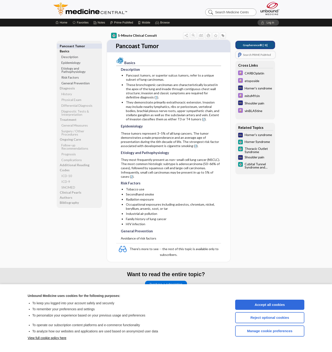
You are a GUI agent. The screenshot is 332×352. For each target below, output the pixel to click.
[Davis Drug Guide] (255, 73)
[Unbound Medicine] (270, 8)
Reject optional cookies (269, 317)
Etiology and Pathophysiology (73, 64)
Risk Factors (70, 72)
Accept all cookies (270, 305)
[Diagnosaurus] (255, 88)
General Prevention (75, 78)
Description (69, 52)
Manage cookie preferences (270, 331)
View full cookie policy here (47, 338)
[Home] (61, 23)
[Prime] (121, 23)
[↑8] (255, 45)
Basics (64, 46)
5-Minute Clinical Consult (134, 35)
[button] (163, 23)
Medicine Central (110, 9)
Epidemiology (70, 57)
